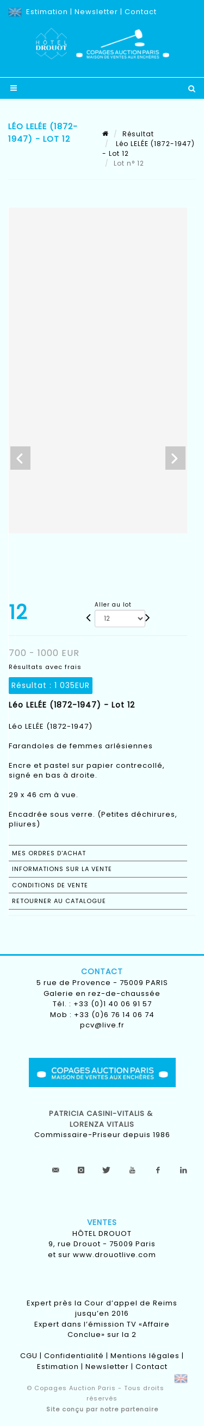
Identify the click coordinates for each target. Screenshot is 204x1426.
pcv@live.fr (102, 1025)
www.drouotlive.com (114, 1255)
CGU (29, 1356)
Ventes (102, 1222)
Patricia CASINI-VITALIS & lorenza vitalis (102, 1119)
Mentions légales (145, 1356)
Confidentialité (74, 1356)
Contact (141, 12)
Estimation (47, 12)
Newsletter (96, 12)
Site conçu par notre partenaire (102, 1409)
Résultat (138, 133)
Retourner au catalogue (59, 901)
